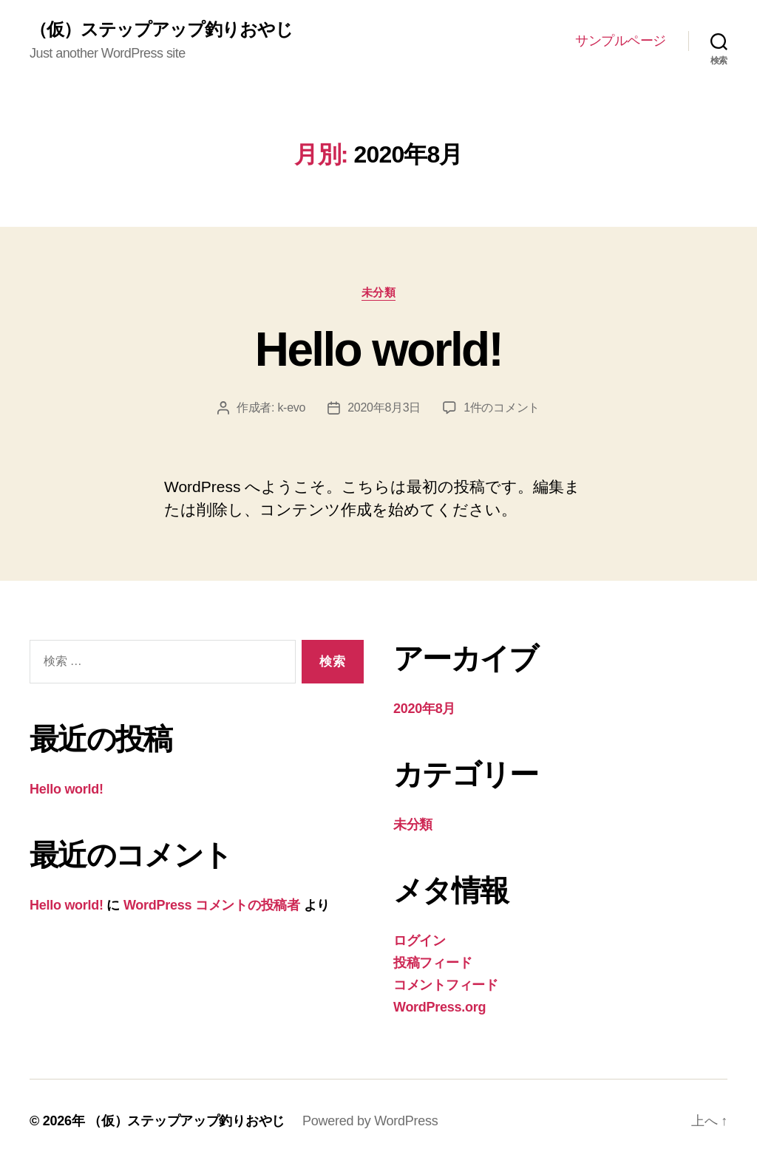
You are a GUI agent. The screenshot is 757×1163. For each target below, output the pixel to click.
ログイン (419, 940)
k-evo (291, 407)
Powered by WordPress (370, 1120)
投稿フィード (432, 962)
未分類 (378, 292)
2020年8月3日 (384, 407)
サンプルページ (620, 40)
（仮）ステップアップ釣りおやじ (161, 29)
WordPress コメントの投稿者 (211, 905)
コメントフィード (445, 985)
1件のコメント (502, 407)
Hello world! (378, 349)
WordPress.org (439, 1007)
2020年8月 (424, 708)
